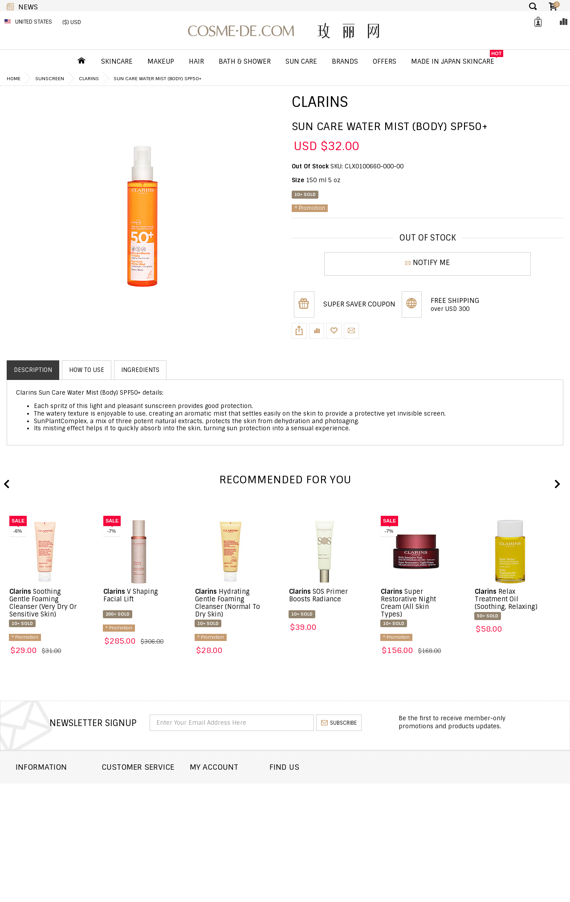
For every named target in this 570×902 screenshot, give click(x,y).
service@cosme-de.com (494, 821)
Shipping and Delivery (51, 800)
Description (33, 370)
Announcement (147, 812)
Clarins (89, 78)
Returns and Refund (48, 812)
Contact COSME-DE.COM (160, 788)
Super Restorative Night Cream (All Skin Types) (408, 603)
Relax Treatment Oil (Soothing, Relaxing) (506, 599)
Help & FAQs (141, 824)
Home (13, 78)
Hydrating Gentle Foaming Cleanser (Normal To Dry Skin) (227, 603)
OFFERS (384, 61)
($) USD (71, 22)
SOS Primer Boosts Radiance (318, 595)
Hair (196, 61)
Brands (345, 61)
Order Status (144, 800)
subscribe (339, 722)
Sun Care (301, 61)
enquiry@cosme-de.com (494, 809)
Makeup (160, 61)
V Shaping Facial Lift (130, 595)
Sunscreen (49, 78)
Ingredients (140, 370)
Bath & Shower (245, 61)
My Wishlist (249, 812)
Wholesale (32, 824)
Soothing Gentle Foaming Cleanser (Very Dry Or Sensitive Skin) (43, 603)
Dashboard (248, 788)
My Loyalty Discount (262, 824)
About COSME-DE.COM (48, 788)
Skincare (117, 61)
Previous (6, 484)
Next (556, 484)
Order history (253, 800)
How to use (86, 370)
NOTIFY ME (427, 263)
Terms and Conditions (51, 836)
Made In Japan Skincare (452, 61)
